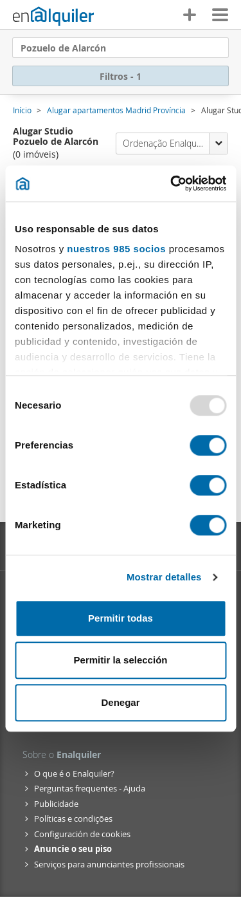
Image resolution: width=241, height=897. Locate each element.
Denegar (120, 702)
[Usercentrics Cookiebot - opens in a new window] (171, 183)
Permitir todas (120, 618)
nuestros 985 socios (116, 248)
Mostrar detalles (164, 576)
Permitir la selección (121, 659)
